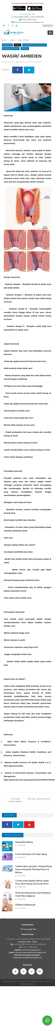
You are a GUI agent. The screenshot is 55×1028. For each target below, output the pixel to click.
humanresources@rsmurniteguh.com (27, 958)
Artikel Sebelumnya (15, 799)
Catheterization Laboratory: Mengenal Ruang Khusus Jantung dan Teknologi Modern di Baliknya (33, 869)
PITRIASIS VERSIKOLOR (25, 905)
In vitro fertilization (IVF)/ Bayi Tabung (31, 854)
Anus (17, 45)
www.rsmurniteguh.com (31, 950)
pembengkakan (10, 48)
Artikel (12, 40)
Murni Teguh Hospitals (27, 981)
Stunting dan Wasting (24, 842)
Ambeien (7, 45)
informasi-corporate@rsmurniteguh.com (28, 22)
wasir (25, 48)
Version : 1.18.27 (43, 981)
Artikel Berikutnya (39, 798)
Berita (4, 40)
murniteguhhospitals (35, 45)
